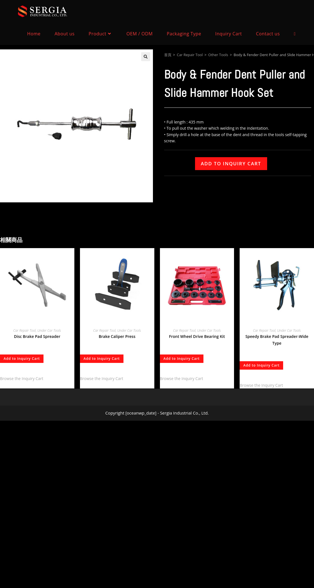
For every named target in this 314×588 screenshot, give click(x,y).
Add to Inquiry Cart (231, 163)
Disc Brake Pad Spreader (37, 336)
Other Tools (218, 54)
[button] (145, 56)
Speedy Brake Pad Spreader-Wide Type (276, 340)
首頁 (167, 54)
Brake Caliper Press (117, 336)
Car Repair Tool (190, 54)
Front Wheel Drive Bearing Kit (197, 336)
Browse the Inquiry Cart (21, 378)
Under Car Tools (49, 330)
